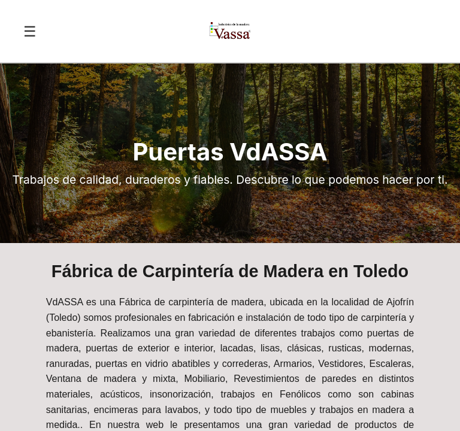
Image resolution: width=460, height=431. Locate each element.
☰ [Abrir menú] (30, 31)
